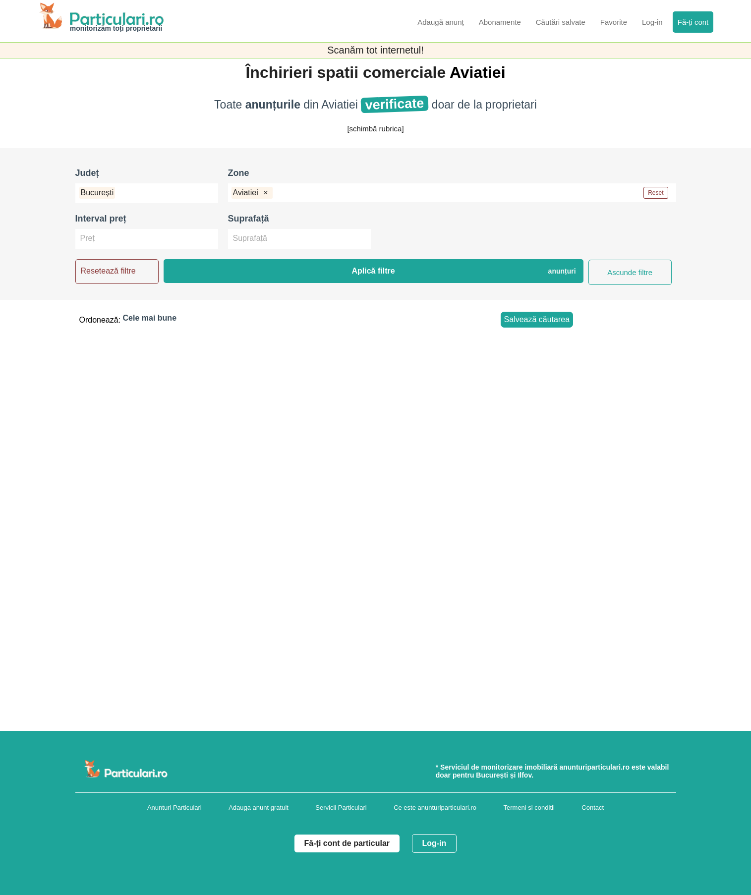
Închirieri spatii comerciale (347, 72)
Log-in (434, 843)
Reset (655, 192)
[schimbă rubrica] (375, 128)
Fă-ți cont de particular (347, 843)
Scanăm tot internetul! (375, 50)
